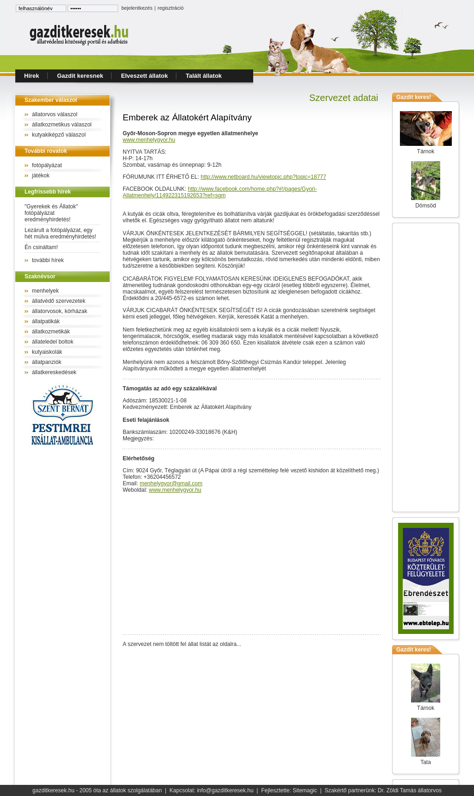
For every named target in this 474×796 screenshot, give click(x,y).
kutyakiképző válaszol (59, 135)
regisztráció (170, 8)
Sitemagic (305, 790)
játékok (41, 175)
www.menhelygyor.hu (149, 140)
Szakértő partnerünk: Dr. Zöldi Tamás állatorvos (383, 790)
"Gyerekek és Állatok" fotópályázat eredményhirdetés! (51, 213)
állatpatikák (46, 321)
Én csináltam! (41, 247)
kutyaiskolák (47, 352)
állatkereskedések (54, 372)
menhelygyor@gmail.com (171, 483)
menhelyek (45, 291)
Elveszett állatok (144, 75)
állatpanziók (46, 362)
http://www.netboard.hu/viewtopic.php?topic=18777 (263, 177)
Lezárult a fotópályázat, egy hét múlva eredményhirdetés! (60, 233)
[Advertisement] (426, 367)
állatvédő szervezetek (58, 301)
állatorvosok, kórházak (59, 311)
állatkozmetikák (51, 331)
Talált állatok (204, 75)
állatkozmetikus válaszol (62, 124)
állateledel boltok (52, 341)
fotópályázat (47, 165)
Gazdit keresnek (80, 75)
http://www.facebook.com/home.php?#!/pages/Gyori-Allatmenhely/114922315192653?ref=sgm (220, 192)
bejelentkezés (136, 8)
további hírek (48, 260)
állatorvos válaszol (54, 114)
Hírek (31, 75)
